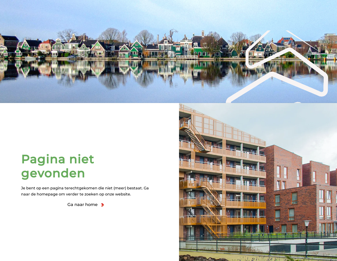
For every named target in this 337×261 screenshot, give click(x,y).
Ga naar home (82, 204)
